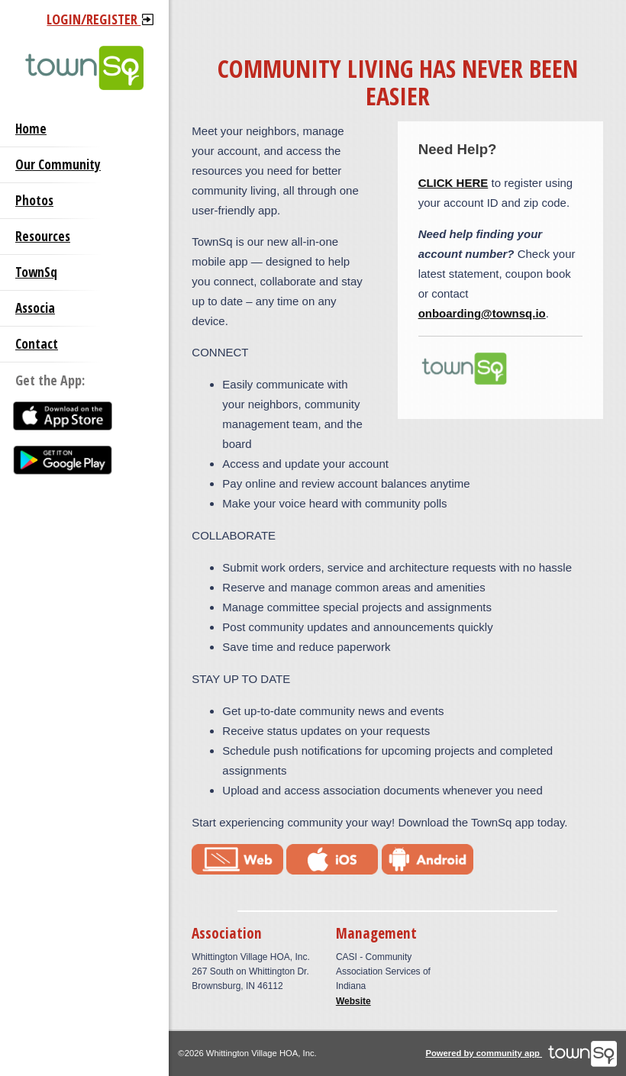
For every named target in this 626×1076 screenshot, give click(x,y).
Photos (34, 200)
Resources (42, 236)
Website (353, 1001)
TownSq (36, 272)
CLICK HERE (453, 182)
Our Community (58, 164)
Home (31, 128)
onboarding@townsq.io (482, 313)
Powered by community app (521, 1053)
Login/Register (100, 19)
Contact (36, 344)
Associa (35, 308)
